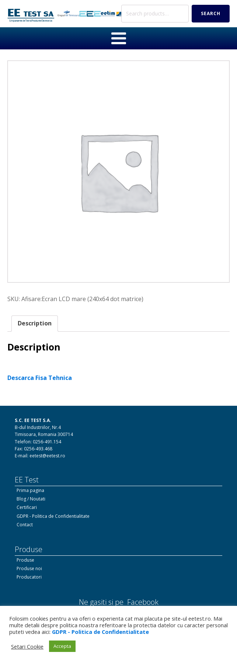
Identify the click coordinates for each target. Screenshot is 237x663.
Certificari (27, 507)
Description (35, 323)
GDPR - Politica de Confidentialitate (53, 516)
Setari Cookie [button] (27, 646)
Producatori (29, 577)
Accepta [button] (62, 646)
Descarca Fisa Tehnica (39, 378)
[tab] (34, 323)
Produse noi (29, 568)
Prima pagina (30, 490)
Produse (25, 560)
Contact (25, 524)
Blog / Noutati (31, 499)
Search (210, 13)
